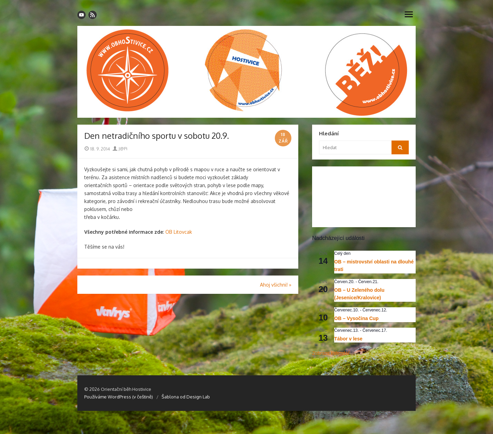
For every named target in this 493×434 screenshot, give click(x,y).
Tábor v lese (348, 338)
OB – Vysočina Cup (356, 318)
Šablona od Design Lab (186, 396)
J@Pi (120, 148)
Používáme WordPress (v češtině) (118, 396)
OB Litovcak (178, 232)
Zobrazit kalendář (330, 353)
